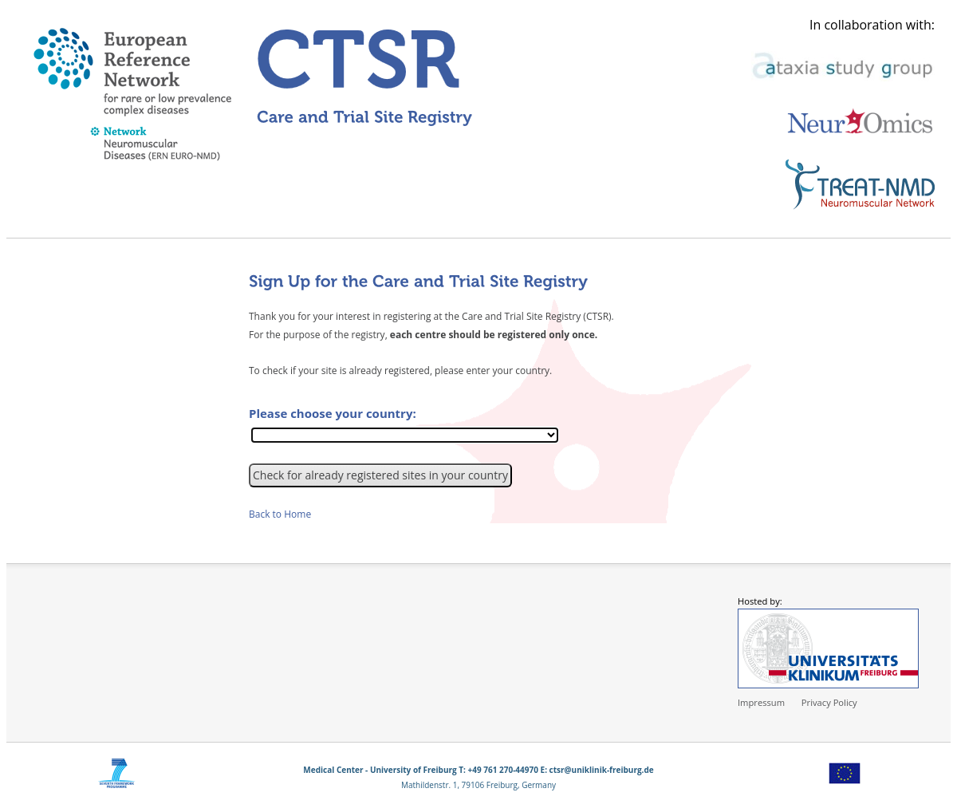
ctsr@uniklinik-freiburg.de (601, 769)
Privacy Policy (829, 702)
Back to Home (280, 514)
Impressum (761, 702)
